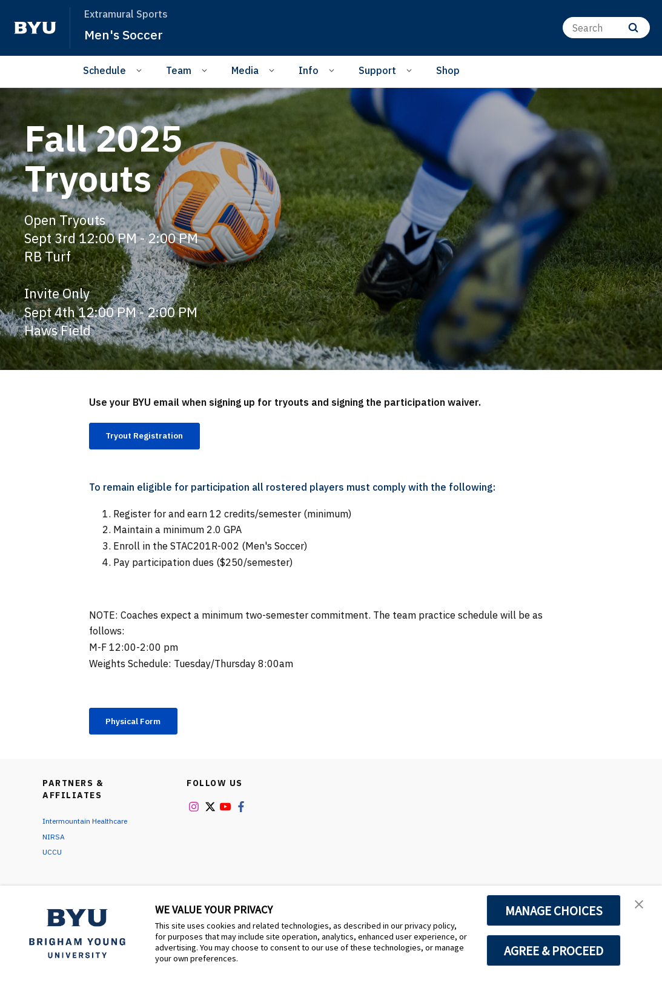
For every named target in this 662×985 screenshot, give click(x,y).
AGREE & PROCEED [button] (553, 950)
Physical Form (141, 726)
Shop (448, 70)
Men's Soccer (128, 34)
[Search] (606, 27)
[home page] (35, 28)
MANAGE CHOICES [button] (554, 910)
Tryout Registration (154, 437)
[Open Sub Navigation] (140, 69)
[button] (642, 907)
